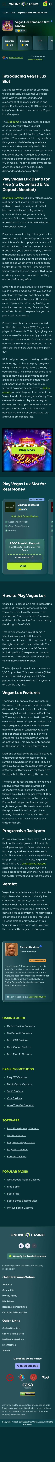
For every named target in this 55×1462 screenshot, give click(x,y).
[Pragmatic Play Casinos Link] (27, 1144)
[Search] (51, 4)
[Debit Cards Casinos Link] (27, 1086)
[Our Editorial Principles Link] (14, 1313)
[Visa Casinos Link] (27, 1100)
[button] (4, 4)
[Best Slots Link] (27, 1195)
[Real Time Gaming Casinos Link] (27, 1130)
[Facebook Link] (21, 1247)
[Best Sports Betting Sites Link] (27, 1202)
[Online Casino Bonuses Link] (27, 1028)
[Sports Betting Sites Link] (13, 1335)
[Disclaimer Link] (8, 1302)
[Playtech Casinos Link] (27, 1151)
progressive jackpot (34, 865)
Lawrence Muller (35, 59)
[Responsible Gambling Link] (14, 1308)
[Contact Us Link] (8, 1291)
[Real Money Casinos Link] (13, 1340)
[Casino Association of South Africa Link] (27, 1388)
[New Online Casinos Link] (27, 1049)
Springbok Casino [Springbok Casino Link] (28, 504)
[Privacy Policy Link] (9, 1297)
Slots (13, 13)
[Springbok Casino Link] (10, 507)
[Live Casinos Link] (9, 1346)
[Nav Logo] (23, 4)
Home (5, 13)
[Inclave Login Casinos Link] (27, 1209)
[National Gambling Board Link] (45, 1379)
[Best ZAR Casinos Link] (27, 1042)
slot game (13, 121)
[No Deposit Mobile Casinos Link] (27, 1181)
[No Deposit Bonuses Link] (27, 1035)
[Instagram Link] (34, 1247)
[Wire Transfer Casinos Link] (27, 1107)
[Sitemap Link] (6, 1351)
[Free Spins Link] (27, 1188)
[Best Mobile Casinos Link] (27, 1056)
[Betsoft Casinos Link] (27, 1158)
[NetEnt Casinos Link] (27, 1137)
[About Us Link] (7, 1286)
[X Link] (27, 1247)
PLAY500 (28, 552)
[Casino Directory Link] (11, 1329)
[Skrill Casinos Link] (27, 1093)
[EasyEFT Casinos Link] (27, 1079)
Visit (25, 564)
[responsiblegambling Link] (21, 1379)
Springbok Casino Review (24, 516)
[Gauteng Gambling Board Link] (33, 1379)
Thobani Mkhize (16, 57)
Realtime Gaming (12, 197)
